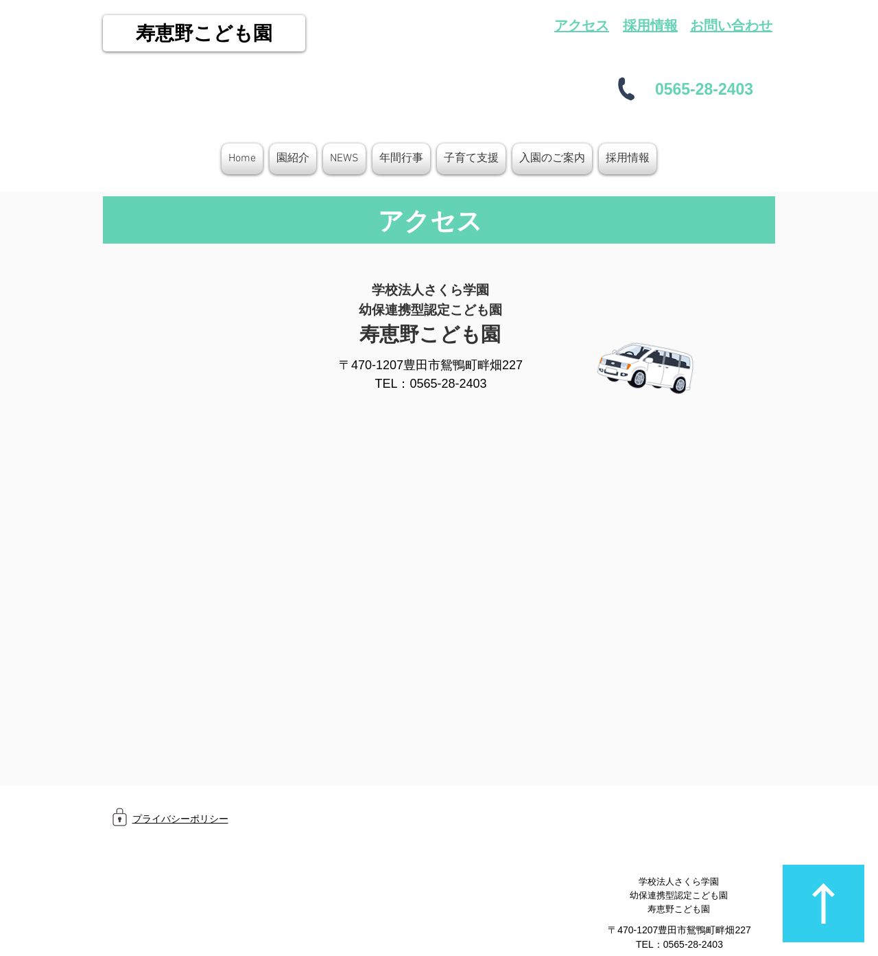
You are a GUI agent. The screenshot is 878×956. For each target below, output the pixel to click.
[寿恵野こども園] (204, 33)
